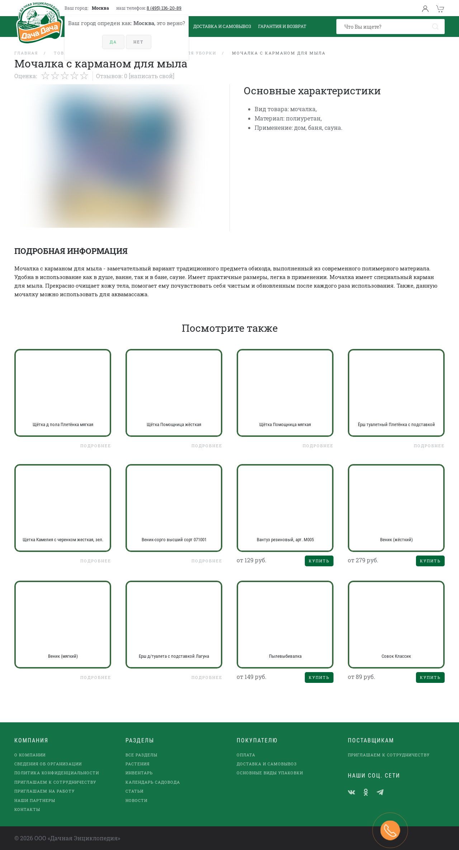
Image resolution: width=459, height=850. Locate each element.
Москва (100, 8)
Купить (319, 560)
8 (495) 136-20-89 (164, 8)
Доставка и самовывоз (267, 763)
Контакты (27, 809)
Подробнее (95, 445)
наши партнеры (34, 800)
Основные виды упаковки (270, 772)
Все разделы (141, 754)
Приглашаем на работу (44, 791)
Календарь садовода (153, 782)
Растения (138, 763)
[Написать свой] (151, 76)
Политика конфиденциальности (56, 772)
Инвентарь (139, 772)
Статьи (134, 791)
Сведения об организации (48, 763)
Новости (136, 800)
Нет (138, 41)
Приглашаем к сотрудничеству (55, 782)
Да (113, 41)
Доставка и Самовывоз (222, 26)
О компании (30, 754)
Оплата (246, 754)
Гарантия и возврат (282, 26)
